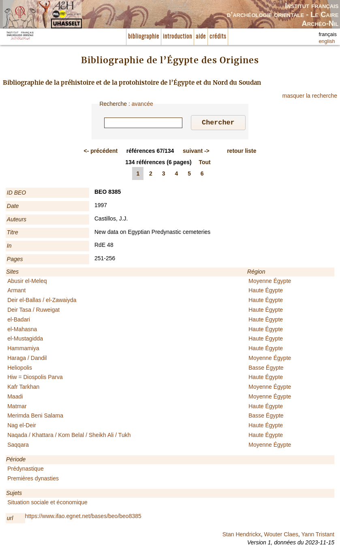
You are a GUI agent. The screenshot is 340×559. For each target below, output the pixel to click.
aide (201, 37)
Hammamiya (23, 349)
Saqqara (18, 446)
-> (196, 152)
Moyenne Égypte (269, 282)
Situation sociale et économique (47, 503)
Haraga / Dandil (27, 359)
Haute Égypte (265, 291)
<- (101, 152)
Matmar (16, 407)
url (10, 519)
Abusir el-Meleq (27, 282)
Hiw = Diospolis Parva (35, 378)
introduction (177, 37)
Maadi (15, 397)
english (327, 41)
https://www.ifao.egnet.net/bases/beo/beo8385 (83, 517)
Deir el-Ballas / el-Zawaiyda (41, 301)
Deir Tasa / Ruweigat (33, 311)
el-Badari (18, 320)
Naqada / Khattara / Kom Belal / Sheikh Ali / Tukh (68, 436)
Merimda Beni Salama (35, 416)
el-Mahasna (22, 330)
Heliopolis (19, 369)
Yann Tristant (318, 535)
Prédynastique (25, 470)
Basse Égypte (265, 369)
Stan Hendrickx (241, 535)
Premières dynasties (33, 479)
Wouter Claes (281, 535)
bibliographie (143, 37)
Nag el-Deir (21, 426)
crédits (218, 37)
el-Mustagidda (25, 339)
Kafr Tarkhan (23, 388)
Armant (16, 291)
